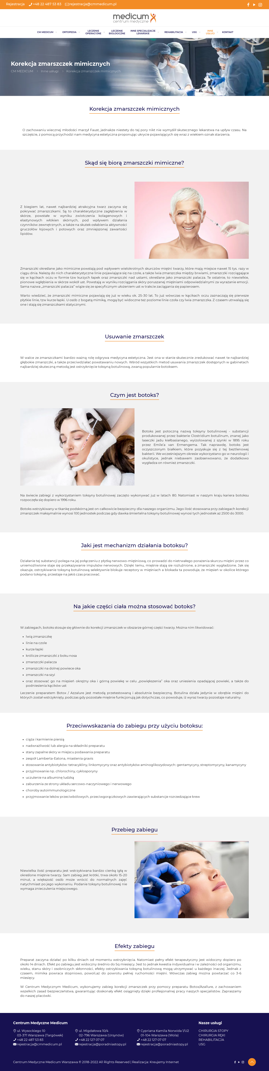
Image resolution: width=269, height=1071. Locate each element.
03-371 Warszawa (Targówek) (40, 1035)
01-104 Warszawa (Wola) (160, 1035)
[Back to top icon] (252, 1062)
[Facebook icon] (248, 4)
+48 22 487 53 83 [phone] (47, 4)
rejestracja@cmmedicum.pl (39, 1044)
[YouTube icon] (254, 4)
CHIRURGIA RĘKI (212, 1035)
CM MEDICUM (22, 71)
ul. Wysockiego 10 (31, 1031)
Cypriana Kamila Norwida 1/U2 (165, 1031)
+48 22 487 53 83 (30, 1040)
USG (202, 1044)
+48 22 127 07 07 (91, 1040)
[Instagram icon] (260, 4)
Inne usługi (50, 71)
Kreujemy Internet (164, 1062)
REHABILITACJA (211, 1040)
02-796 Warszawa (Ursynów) (101, 1035)
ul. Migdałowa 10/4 (93, 1031)
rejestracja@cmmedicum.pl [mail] (93, 4)
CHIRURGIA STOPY (213, 1031)
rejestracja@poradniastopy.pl (102, 1044)
